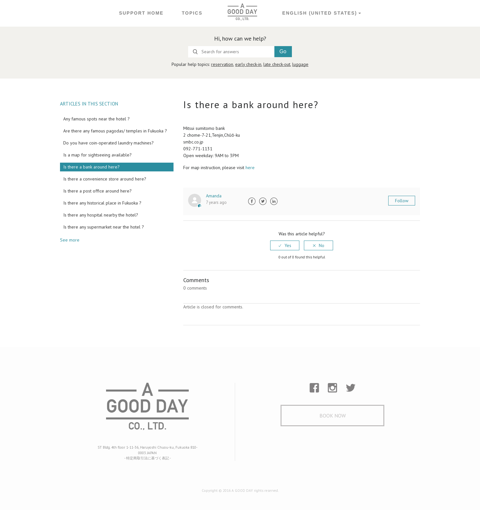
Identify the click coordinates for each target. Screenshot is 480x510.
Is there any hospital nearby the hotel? (100, 215)
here (250, 167)
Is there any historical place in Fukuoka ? (102, 203)
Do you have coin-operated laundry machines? (108, 143)
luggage (300, 64)
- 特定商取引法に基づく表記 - (147, 458)
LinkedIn (274, 201)
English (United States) (319, 13)
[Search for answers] (231, 51)
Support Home (141, 13)
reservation (222, 64)
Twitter (263, 201)
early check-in (248, 64)
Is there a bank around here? (91, 167)
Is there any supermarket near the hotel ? (103, 227)
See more (69, 240)
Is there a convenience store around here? (104, 179)
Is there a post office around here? (97, 191)
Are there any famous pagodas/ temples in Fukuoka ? (115, 131)
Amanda (214, 196)
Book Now (332, 415)
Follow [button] (401, 201)
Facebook (252, 201)
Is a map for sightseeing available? (97, 155)
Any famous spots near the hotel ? (96, 119)
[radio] (284, 245)
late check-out (276, 64)
